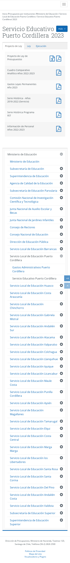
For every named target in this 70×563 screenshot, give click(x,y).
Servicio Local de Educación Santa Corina (30, 478)
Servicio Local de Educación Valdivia (32, 506)
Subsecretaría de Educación (27, 169)
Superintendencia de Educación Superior (29, 522)
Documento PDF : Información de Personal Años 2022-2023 (59, 128)
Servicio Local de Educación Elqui (30, 428)
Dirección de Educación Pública (29, 242)
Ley (29, 46)
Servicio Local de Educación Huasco (31, 285)
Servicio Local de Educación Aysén (30, 403)
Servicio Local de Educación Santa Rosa (34, 469)
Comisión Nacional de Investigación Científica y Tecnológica (31, 199)
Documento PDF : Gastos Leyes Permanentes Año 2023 (59, 86)
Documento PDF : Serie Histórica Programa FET (59, 114)
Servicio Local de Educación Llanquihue (34, 359)
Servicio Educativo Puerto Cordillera (34, 278)
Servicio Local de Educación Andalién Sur (32, 328)
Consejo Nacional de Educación (29, 234)
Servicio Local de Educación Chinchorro (27, 306)
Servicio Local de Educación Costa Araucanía (30, 295)
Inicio (4, 13)
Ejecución (41, 46)
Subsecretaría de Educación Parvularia (33, 190)
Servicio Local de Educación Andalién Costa (32, 496)
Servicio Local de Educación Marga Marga (31, 449)
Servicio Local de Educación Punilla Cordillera (31, 394)
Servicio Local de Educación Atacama (32, 337)
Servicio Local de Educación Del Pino (32, 487)
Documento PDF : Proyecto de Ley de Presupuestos (59, 58)
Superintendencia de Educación (29, 176)
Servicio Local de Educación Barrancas (33, 249)
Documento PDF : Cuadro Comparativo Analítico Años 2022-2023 (59, 72)
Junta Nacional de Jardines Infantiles (32, 220)
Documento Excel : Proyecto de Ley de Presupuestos (53, 58)
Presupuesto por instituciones (21, 13)
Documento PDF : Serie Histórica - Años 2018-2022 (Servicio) (59, 100)
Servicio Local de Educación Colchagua (33, 352)
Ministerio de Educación (47, 13)
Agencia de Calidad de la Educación (31, 183)
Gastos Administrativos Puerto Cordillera (31, 269)
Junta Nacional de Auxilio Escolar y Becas (31, 211)
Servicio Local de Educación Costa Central (30, 438)
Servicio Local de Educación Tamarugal (33, 421)
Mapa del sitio (35, 554)
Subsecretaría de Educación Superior (32, 513)
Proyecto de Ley (13, 46)
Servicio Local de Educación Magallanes (27, 412)
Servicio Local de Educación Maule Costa (31, 382)
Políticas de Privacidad (35, 551)
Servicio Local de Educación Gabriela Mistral (32, 317)
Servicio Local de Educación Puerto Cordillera (34, 15)
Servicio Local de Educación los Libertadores (29, 460)
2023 (15, 19)
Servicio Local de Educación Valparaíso (33, 344)
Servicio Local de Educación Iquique (31, 366)
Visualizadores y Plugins (35, 556)
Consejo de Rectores (22, 227)
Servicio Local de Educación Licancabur (34, 373)
